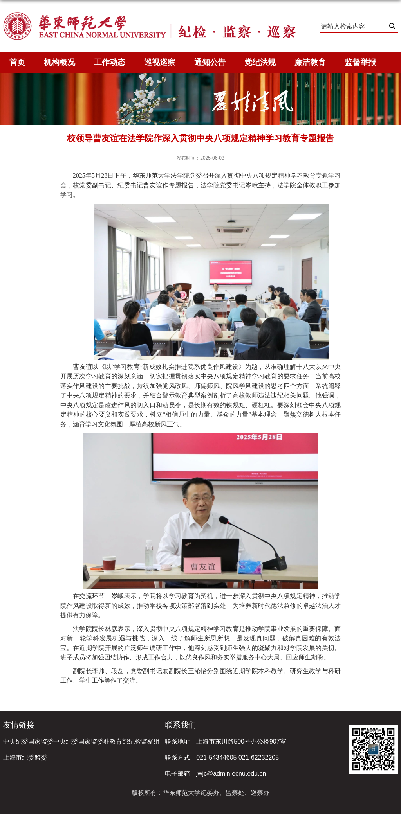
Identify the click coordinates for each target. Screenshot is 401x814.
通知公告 (210, 62)
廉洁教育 (310, 62)
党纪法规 (260, 62)
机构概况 (59, 62)
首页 (17, 62)
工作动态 (109, 62)
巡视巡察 (159, 62)
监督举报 (360, 62)
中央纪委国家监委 (28, 741)
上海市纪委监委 (25, 757)
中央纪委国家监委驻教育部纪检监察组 (106, 741)
